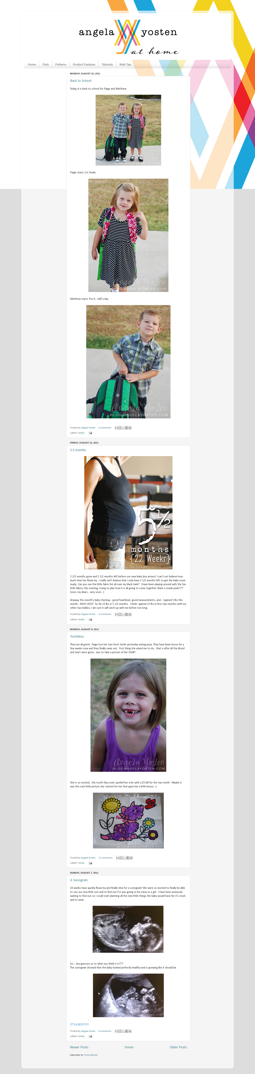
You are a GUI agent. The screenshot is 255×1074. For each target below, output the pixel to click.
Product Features (84, 64)
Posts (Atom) (90, 1055)
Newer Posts (79, 1047)
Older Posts (178, 1047)
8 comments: (105, 1031)
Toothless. (77, 636)
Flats (45, 64)
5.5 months (78, 450)
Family (81, 433)
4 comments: (105, 428)
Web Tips (125, 64)
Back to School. (81, 81)
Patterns (60, 64)
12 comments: (106, 858)
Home (32, 64)
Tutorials (107, 64)
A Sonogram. (79, 880)
